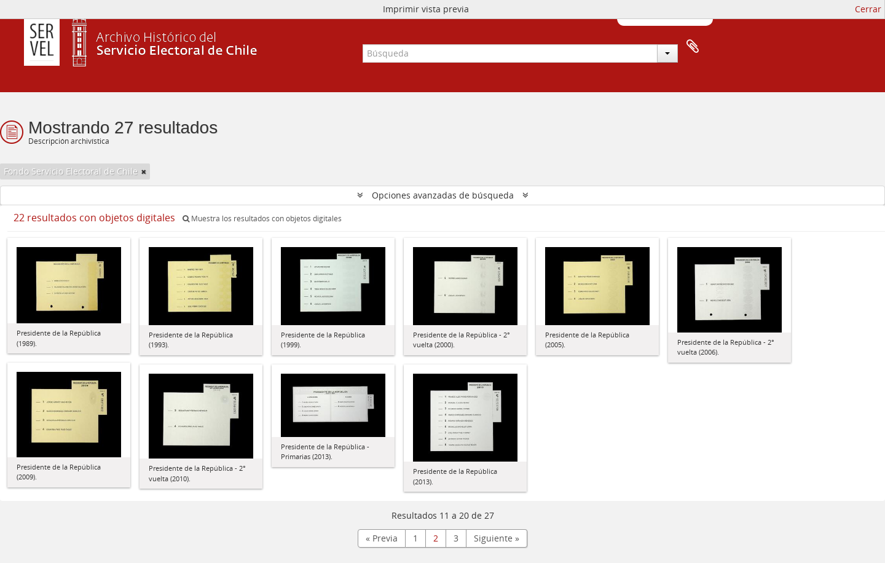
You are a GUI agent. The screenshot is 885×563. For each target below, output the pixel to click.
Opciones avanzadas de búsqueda (442, 195)
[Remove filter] (143, 171)
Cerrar (868, 9)
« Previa (382, 538)
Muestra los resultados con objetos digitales (262, 218)
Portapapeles (692, 46)
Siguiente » (496, 538)
